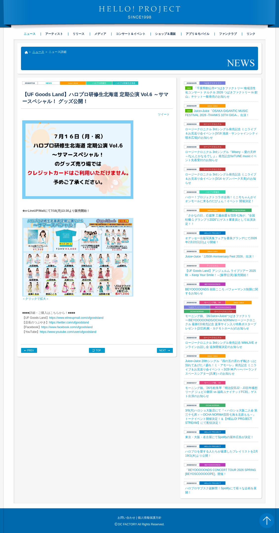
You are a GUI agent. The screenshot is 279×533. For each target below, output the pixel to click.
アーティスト (54, 34)
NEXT (162, 350)
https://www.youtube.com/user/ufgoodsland (68, 332)
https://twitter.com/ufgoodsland (69, 322)
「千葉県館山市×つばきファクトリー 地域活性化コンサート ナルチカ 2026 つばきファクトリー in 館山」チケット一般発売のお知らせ (221, 92)
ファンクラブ (228, 34)
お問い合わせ (126, 517)
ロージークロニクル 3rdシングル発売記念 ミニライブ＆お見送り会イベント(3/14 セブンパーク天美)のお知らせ (220, 179)
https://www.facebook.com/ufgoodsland (67, 327)
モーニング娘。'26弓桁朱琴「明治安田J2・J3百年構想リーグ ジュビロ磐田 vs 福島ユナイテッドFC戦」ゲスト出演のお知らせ (221, 392)
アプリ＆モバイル (197, 34)
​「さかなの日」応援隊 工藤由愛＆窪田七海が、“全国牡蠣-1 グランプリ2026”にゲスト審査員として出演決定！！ (220, 220)
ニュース (38, 52)
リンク (250, 34)
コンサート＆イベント (130, 34)
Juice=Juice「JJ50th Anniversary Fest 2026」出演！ (220, 256)
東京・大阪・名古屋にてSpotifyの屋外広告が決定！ (219, 437)
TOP (98, 350)
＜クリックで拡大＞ (35, 298)
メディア (100, 34)
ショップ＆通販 (165, 34)
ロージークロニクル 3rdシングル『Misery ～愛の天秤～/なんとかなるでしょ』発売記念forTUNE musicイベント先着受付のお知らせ (221, 156)
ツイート (164, 114)
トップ (26, 53)
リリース (78, 34)
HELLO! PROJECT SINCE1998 (139, 12)
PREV (30, 350)
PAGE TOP (266, 520)
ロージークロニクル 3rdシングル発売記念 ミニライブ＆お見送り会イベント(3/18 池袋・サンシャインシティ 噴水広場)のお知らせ (221, 133)
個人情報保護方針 (149, 517)
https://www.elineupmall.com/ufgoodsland (76, 318)
